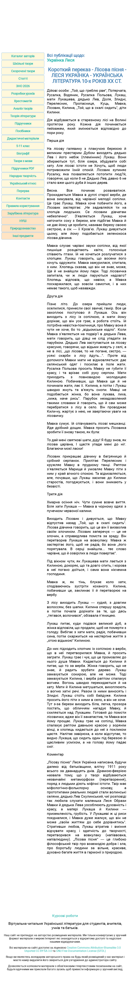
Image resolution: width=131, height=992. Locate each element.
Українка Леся (60, 60)
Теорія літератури (22, 116)
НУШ (22, 221)
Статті (22, 78)
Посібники (23, 131)
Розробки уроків (23, 93)
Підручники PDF (22, 168)
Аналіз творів (22, 108)
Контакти (23, 198)
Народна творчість (22, 176)
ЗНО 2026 (23, 86)
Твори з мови (22, 161)
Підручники (23, 123)
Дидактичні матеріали (23, 138)
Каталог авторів (22, 56)
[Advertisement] (65, 25)
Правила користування (22, 206)
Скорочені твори (23, 71)
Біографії (23, 153)
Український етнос (23, 183)
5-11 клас (23, 146)
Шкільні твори (23, 63)
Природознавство (23, 228)
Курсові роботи (65, 916)
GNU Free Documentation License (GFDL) (81, 951)
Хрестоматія (23, 101)
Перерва (23, 191)
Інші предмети (23, 236)
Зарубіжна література (22, 213)
